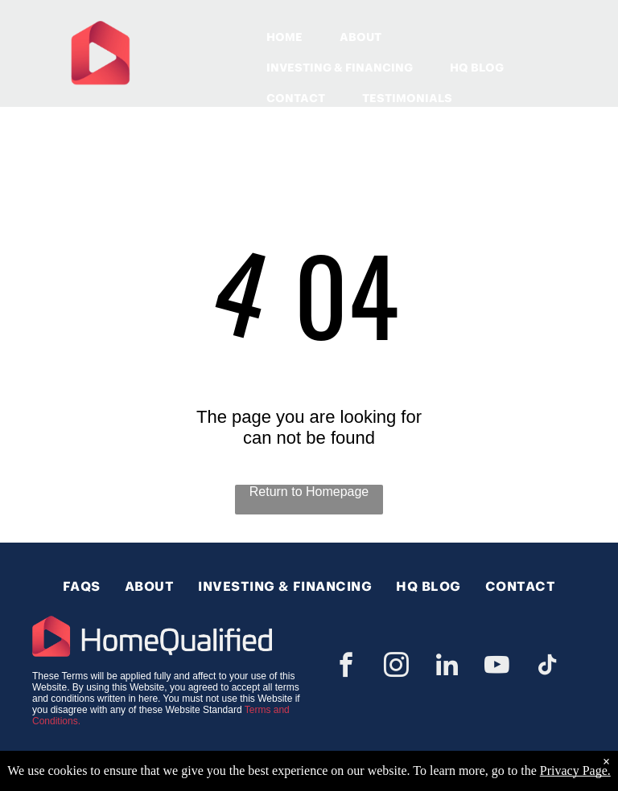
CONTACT (295, 98)
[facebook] (346, 667)
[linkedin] (446, 667)
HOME (284, 37)
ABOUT (360, 37)
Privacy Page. (575, 770)
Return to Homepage (309, 491)
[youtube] (497, 667)
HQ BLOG (477, 67)
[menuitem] (82, 586)
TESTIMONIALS (407, 98)
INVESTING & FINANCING (339, 67)
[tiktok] (547, 667)
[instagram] (396, 667)
